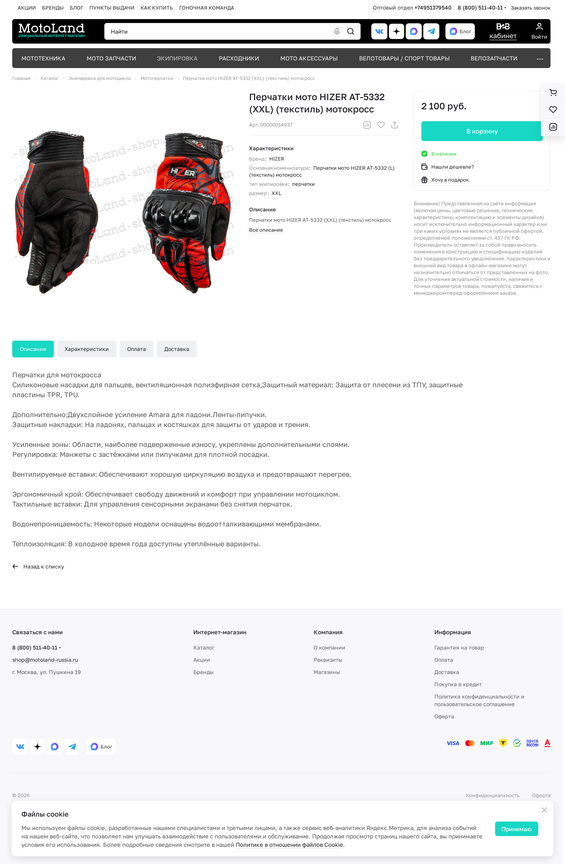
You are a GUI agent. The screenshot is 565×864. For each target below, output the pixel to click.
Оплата (136, 349)
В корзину (482, 131)
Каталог (203, 647)
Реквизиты (328, 659)
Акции (201, 659)
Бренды (203, 672)
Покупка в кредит (458, 684)
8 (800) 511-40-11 (480, 7)
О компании (329, 647)
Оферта (444, 716)
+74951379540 (433, 7)
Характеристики (87, 349)
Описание (33, 349)
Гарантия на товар (459, 647)
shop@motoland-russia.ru (45, 659)
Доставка (176, 349)
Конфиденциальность (493, 795)
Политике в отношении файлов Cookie (289, 844)
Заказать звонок (530, 8)
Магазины (327, 672)
